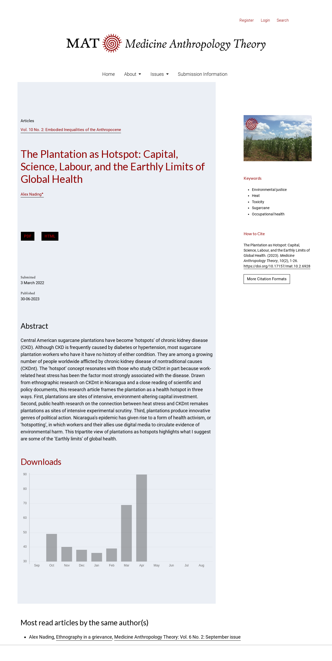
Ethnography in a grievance (84, 637)
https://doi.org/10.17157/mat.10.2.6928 (277, 266)
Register (246, 20)
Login (265, 20)
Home (108, 74)
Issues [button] (157, 74)
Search (283, 20)
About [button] (130, 74)
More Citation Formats (267, 279)
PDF (27, 236)
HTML (50, 236)
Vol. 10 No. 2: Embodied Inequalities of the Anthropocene (71, 129)
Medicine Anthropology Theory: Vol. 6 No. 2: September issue (177, 637)
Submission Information (202, 74)
